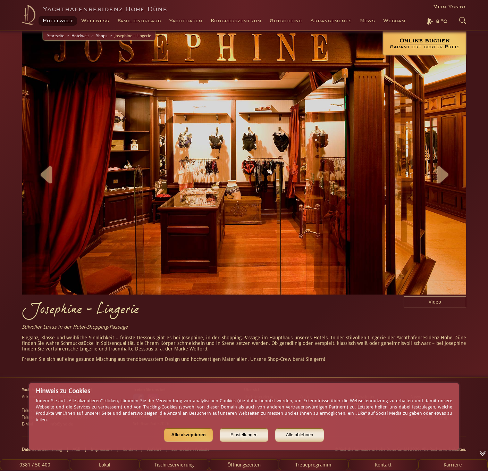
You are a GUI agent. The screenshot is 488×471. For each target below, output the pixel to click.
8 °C (441, 21)
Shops (101, 35)
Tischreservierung (174, 465)
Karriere (453, 465)
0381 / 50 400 (34, 465)
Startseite (55, 35)
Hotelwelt (80, 35)
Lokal (104, 465)
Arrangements (331, 21)
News (367, 21)
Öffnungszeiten (244, 465)
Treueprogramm (313, 465)
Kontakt (383, 465)
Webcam (394, 21)
